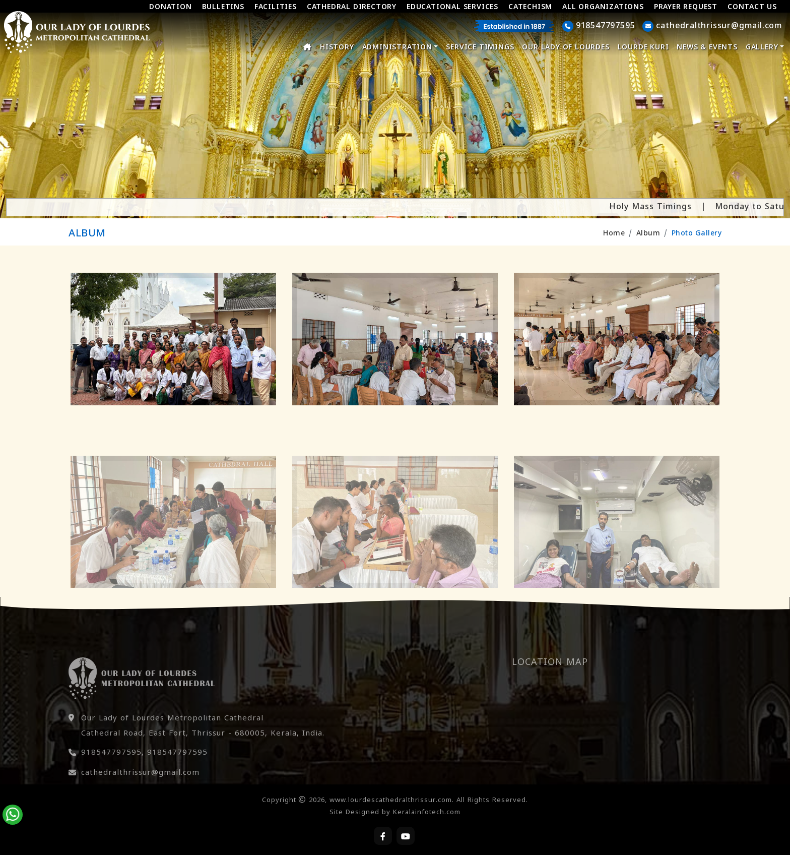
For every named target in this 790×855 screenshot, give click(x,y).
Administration (400, 47)
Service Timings (480, 47)
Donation (170, 7)
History (337, 47)
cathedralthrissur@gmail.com (140, 794)
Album (648, 233)
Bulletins (223, 7)
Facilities (275, 7)
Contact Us (752, 7)
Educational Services (452, 7)
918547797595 (111, 773)
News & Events (707, 47)
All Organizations (603, 7)
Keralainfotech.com (426, 813)
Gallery (765, 47)
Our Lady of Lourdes (565, 47)
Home (614, 233)
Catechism (530, 7)
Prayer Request (685, 7)
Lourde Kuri (643, 47)
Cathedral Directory (352, 7)
